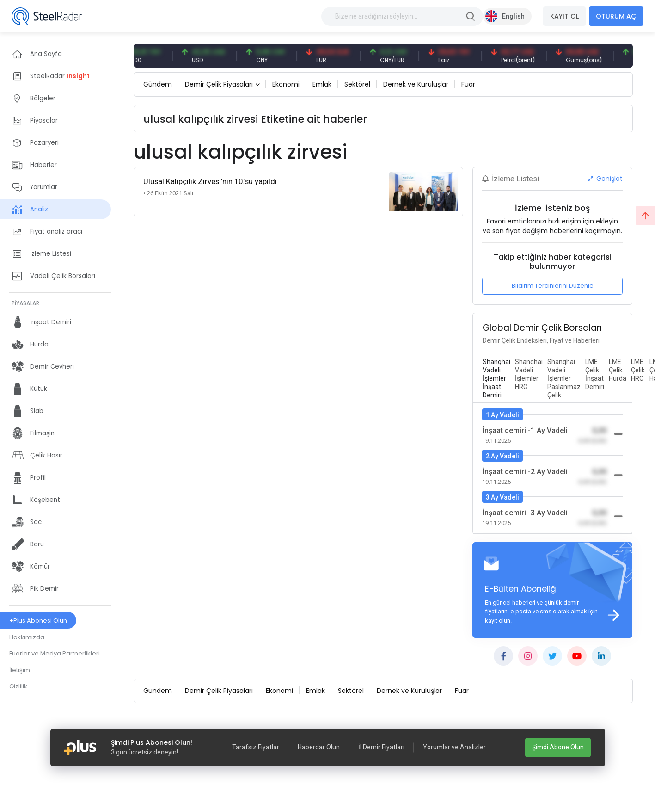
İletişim (19, 670)
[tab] (496, 378)
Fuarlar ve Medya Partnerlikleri (54, 653)
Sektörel (357, 84)
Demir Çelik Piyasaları (219, 84)
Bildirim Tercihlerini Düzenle (553, 285)
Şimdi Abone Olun (558, 747)
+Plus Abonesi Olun (38, 620)
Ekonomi (286, 84)
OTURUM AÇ (616, 16)
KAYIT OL (564, 16)
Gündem (157, 84)
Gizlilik (18, 686)
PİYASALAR (25, 303)
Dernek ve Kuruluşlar (415, 84)
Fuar (468, 84)
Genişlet (605, 178)
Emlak (321, 84)
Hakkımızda (26, 637)
